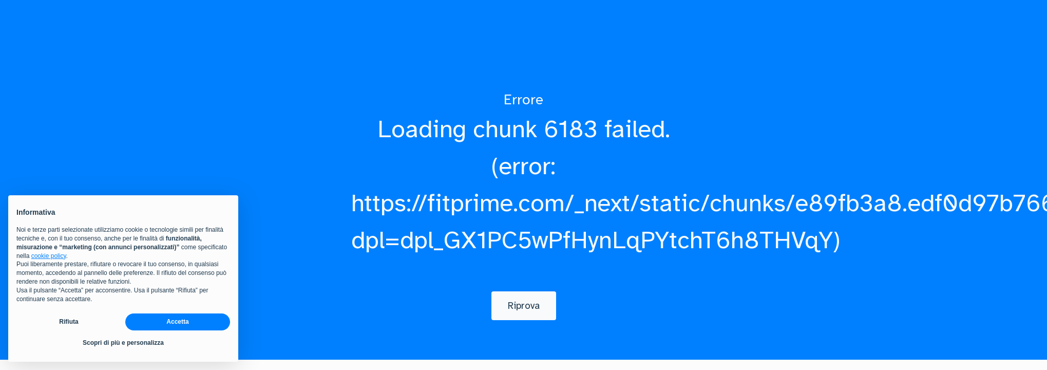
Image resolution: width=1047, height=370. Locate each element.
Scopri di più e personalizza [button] (123, 342)
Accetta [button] (177, 321)
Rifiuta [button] (68, 321)
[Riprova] (523, 305)
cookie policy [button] (48, 256)
